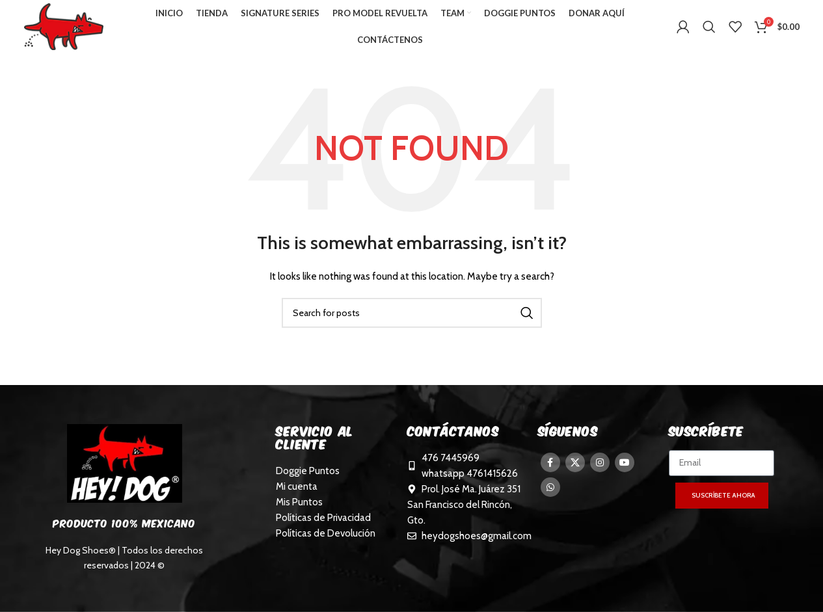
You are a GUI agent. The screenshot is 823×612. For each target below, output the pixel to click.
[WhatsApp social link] (550, 493)
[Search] (709, 29)
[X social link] (575, 468)
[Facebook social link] (550, 468)
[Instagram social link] (600, 468)
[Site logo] (68, 28)
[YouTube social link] (624, 468)
